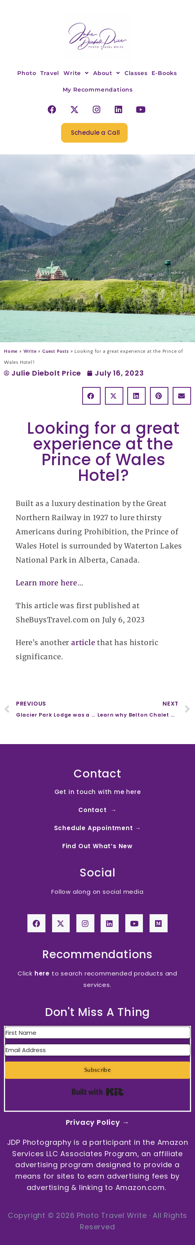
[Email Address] (97, 1050)
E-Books (164, 73)
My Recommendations (98, 89)
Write (76, 73)
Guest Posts (55, 351)
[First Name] (97, 1032)
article (83, 642)
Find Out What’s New (97, 846)
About (106, 73)
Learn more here (47, 582)
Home (11, 351)
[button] (91, 396)
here (42, 973)
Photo (26, 73)
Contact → (97, 810)
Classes (136, 73)
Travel (49, 73)
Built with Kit (98, 1092)
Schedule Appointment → (97, 828)
